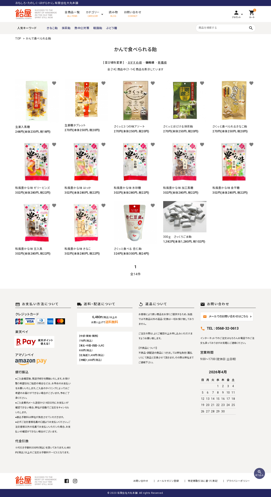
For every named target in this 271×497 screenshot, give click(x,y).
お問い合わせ (141, 481)
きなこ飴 (52, 28)
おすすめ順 (135, 62)
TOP (18, 38)
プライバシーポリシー (238, 481)
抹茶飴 (66, 28)
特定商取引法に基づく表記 (203, 481)
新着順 (162, 62)
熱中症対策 (82, 28)
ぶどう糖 (111, 28)
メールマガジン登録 (168, 481)
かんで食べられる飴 (38, 38)
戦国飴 (97, 28)
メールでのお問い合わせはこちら (225, 317)
